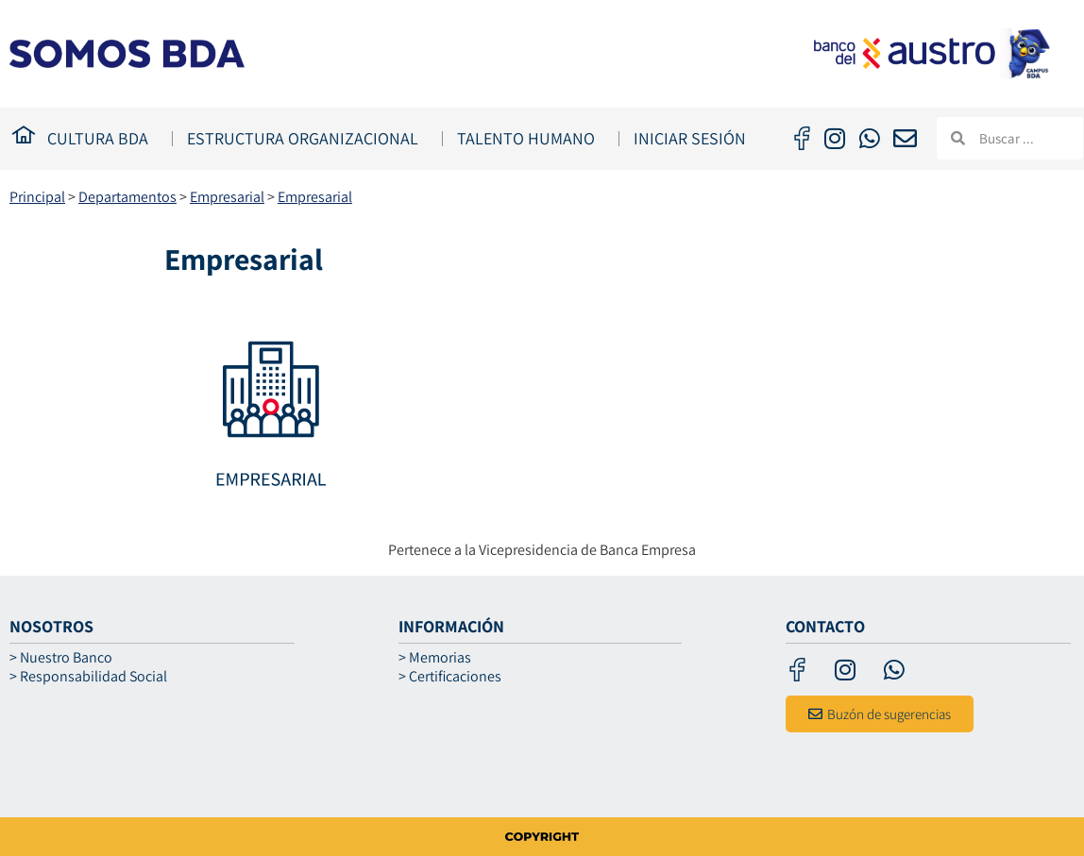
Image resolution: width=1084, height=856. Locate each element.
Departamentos (127, 197)
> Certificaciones (449, 676)
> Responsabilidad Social (88, 676)
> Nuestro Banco (60, 657)
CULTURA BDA (102, 138)
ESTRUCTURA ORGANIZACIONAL (307, 138)
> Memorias (434, 657)
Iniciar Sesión (690, 138)
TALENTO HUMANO (530, 138)
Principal (37, 197)
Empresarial (227, 197)
